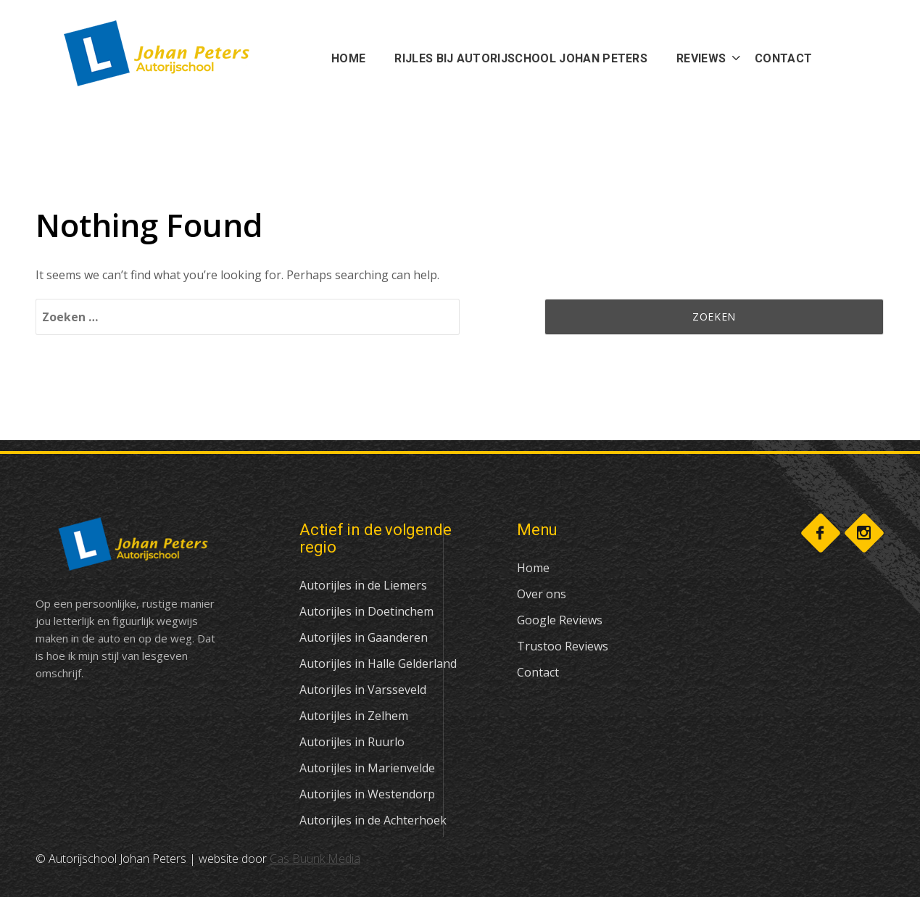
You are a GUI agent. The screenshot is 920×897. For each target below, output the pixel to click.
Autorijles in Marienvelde (367, 768)
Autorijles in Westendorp (367, 794)
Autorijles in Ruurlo (352, 742)
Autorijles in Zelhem (353, 716)
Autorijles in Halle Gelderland (378, 663)
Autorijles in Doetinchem (366, 611)
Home (533, 568)
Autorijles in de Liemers (363, 585)
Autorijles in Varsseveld (362, 690)
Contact (538, 672)
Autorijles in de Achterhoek (373, 820)
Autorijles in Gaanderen (363, 637)
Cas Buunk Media (315, 859)
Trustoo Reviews (562, 646)
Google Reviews (559, 620)
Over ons (541, 594)
